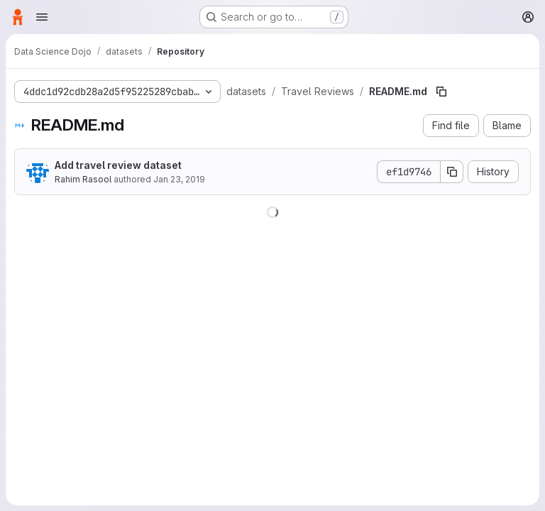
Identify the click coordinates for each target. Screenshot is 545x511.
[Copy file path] (441, 91)
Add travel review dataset (118, 165)
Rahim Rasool (83, 179)
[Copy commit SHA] (452, 171)
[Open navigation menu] (42, 17)
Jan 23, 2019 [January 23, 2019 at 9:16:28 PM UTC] (179, 179)
